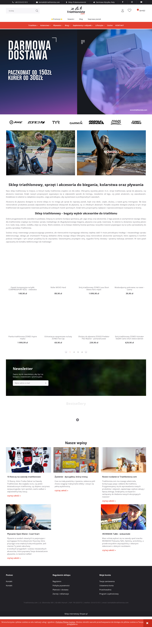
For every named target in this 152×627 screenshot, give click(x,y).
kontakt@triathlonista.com (118, 613)
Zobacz (40, 155)
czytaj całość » (14, 501)
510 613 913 (95, 613)
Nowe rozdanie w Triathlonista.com (119, 482)
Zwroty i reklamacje (61, 604)
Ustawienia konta (106, 595)
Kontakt (9, 591)
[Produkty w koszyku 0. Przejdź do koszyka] (140, 10)
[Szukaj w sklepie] (23, 10)
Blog (81, 19)
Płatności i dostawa (60, 600)
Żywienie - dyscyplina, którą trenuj (71, 482)
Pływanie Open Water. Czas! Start (23, 544)
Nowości (71, 19)
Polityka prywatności (61, 595)
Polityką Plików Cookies (65, 622)
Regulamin (57, 591)
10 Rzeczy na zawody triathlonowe (24, 482)
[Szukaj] (37, 10)
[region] (76, 71)
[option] (16, 122)
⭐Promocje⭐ (56, 19)
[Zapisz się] (45, 383)
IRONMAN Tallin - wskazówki (116, 544)
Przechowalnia (105, 600)
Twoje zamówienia (107, 591)
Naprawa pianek (94, 19)
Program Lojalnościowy (109, 604)
